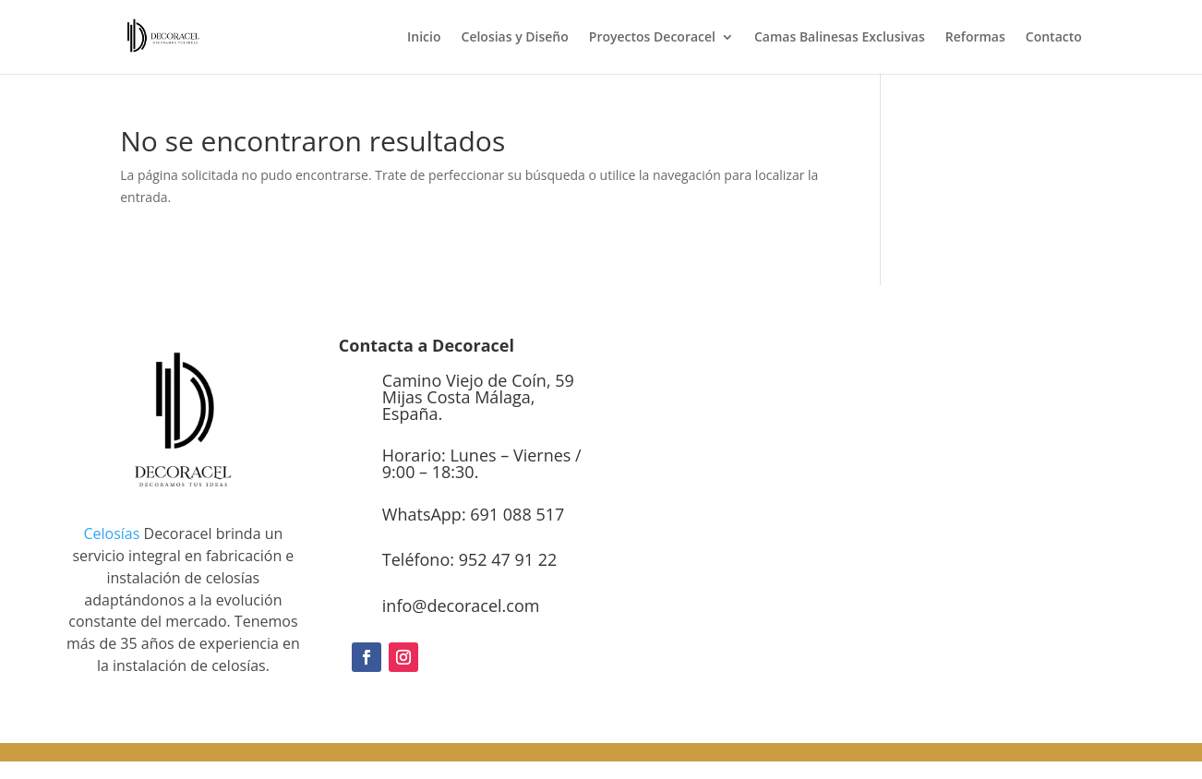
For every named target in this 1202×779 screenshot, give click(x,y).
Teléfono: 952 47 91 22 (469, 559)
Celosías (111, 533)
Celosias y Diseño (515, 37)
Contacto (1054, 37)
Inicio (423, 37)
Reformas (975, 37)
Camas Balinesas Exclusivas (839, 37)
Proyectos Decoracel (652, 37)
